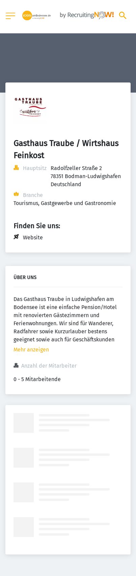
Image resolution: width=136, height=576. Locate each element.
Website (33, 237)
